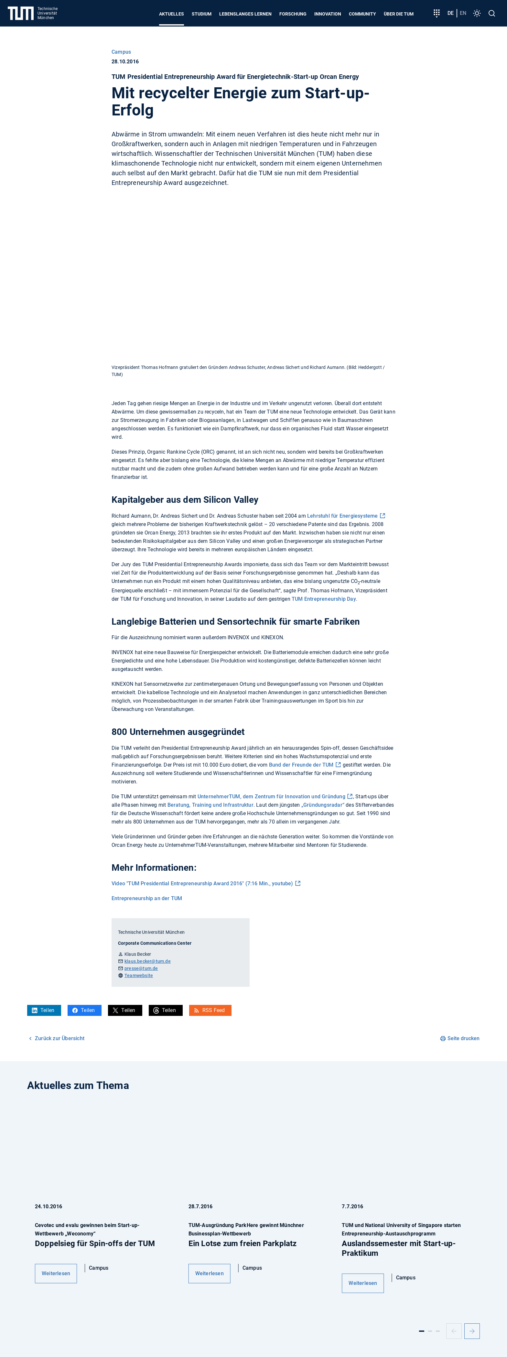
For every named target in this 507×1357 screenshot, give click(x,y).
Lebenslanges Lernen (245, 13)
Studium (201, 13)
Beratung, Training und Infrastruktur (210, 805)
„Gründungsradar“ (322, 805)
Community (362, 13)
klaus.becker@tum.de (147, 961)
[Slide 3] (438, 1331)
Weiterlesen (56, 1273)
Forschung (293, 13)
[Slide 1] (421, 1331)
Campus (121, 52)
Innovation (327, 13)
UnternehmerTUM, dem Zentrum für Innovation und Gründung (271, 796)
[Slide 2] (430, 1331)
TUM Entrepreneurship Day (324, 599)
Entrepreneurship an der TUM (147, 898)
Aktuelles (171, 13)
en (463, 13)
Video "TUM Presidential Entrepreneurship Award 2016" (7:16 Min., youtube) (202, 883)
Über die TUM (399, 13)
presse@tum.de (141, 968)
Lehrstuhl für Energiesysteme (342, 516)
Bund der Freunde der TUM (301, 765)
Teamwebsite (138, 975)
